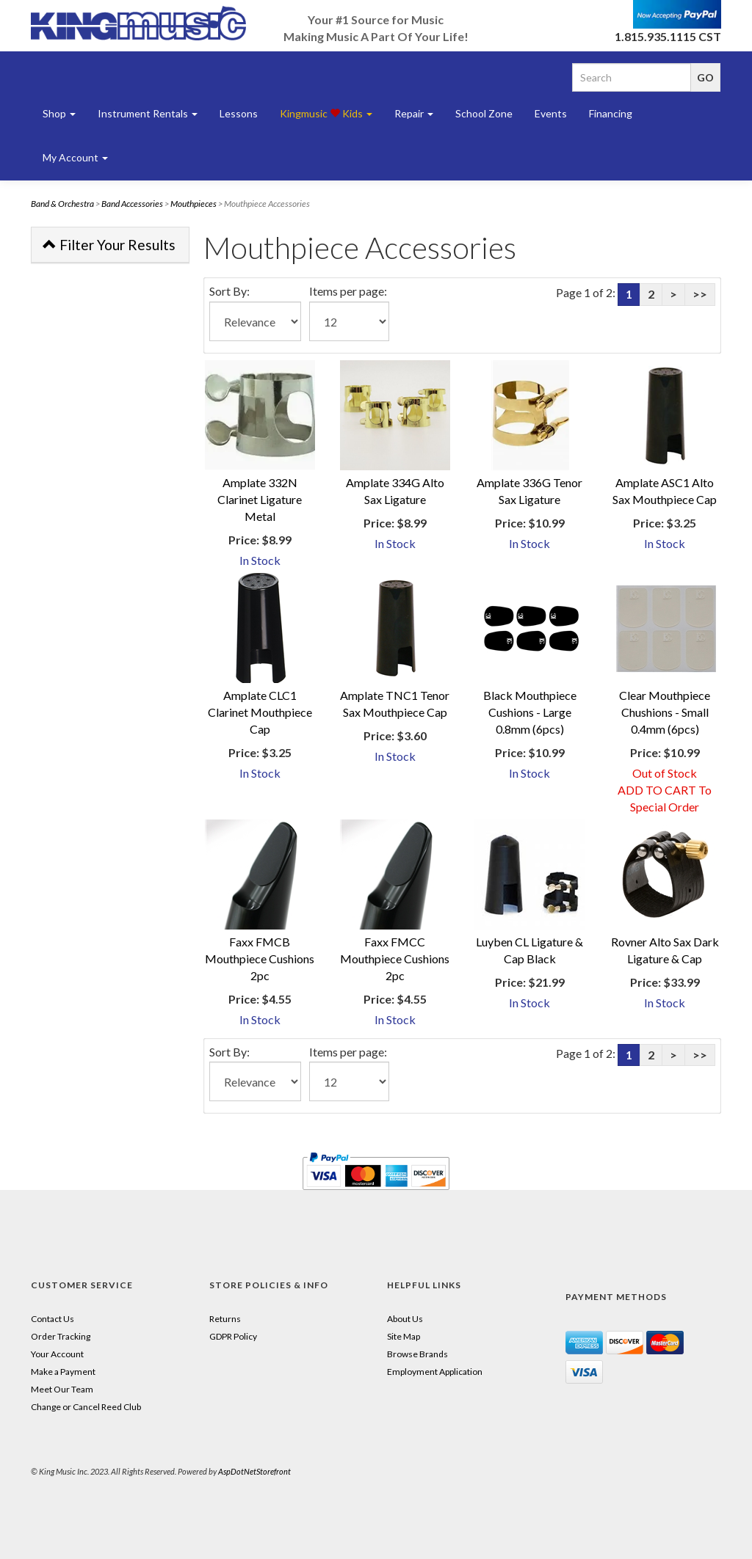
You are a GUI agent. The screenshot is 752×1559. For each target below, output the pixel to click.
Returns (225, 1318)
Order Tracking (60, 1336)
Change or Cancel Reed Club (86, 1406)
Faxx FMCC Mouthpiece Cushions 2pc (394, 958)
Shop (59, 113)
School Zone (484, 113)
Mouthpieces (193, 203)
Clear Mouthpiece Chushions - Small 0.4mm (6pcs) (664, 712)
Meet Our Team (62, 1389)
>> (700, 294)
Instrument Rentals (148, 113)
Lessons (239, 113)
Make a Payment (63, 1371)
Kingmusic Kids (326, 113)
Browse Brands (417, 1353)
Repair (413, 113)
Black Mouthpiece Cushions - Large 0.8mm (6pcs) (529, 712)
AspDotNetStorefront (254, 1471)
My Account (75, 157)
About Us (405, 1318)
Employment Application (434, 1371)
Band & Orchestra (62, 203)
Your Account (57, 1353)
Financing (610, 113)
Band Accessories (132, 203)
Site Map (403, 1336)
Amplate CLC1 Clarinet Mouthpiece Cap (260, 712)
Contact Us (52, 1318)
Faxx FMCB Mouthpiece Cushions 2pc (259, 958)
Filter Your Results (109, 244)
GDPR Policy (233, 1336)
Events (551, 113)
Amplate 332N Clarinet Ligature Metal (259, 499)
